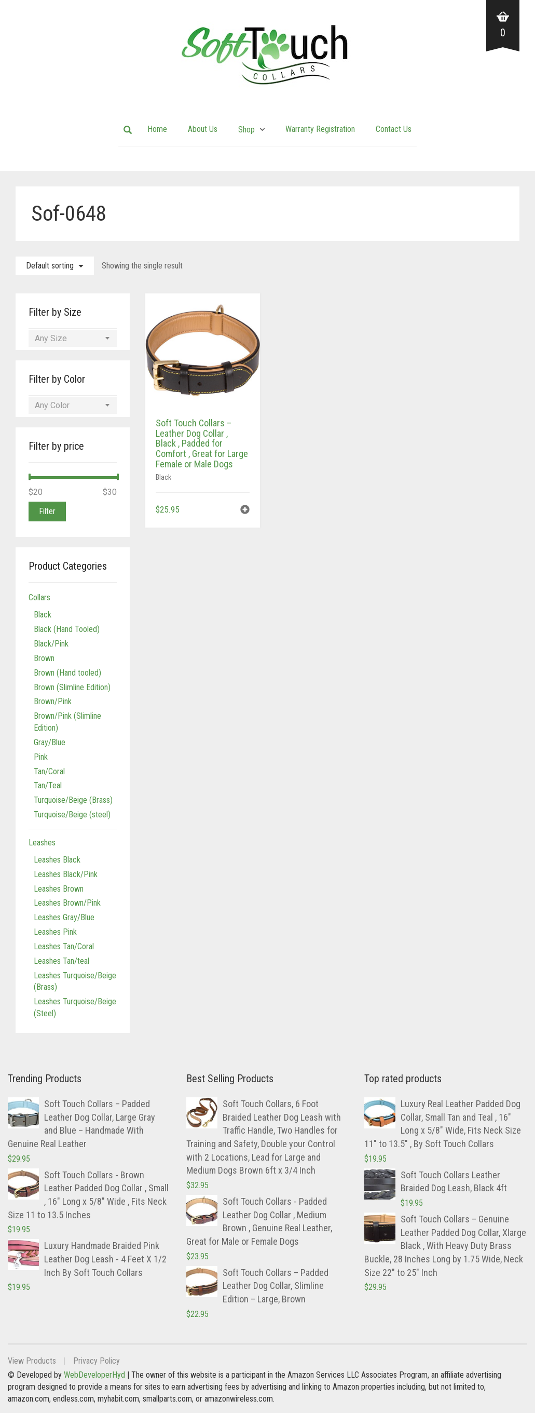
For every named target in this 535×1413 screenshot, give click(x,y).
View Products (32, 1361)
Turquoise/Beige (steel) (72, 814)
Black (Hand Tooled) (67, 629)
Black (163, 477)
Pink (41, 757)
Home (157, 129)
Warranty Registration (320, 129)
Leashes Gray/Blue (64, 917)
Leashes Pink (55, 932)
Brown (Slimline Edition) (72, 687)
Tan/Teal (48, 785)
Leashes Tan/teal (61, 961)
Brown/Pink (53, 701)
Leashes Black (57, 860)
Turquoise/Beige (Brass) (73, 800)
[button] (245, 510)
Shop (246, 129)
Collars (39, 597)
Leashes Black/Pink (66, 874)
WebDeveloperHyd (94, 1375)
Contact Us (393, 129)
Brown (44, 658)
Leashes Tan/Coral (64, 946)
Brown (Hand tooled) (67, 673)
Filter (47, 511)
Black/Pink (51, 644)
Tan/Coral (49, 771)
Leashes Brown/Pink (67, 903)
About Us (202, 129)
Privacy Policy (96, 1361)
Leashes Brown (59, 889)
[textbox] (73, 338)
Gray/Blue (49, 742)
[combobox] (73, 338)
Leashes (42, 842)
